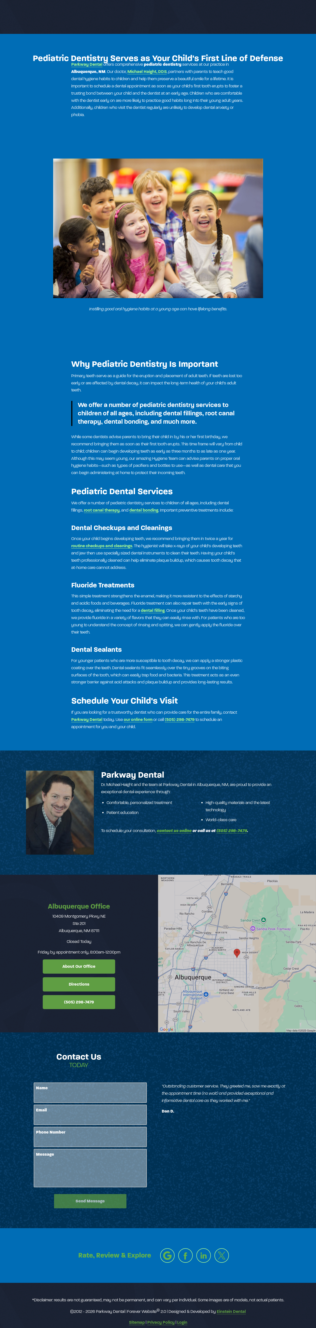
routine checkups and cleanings (101, 545)
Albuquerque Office (79, 906)
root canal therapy (102, 510)
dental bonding (143, 510)
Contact (263, 16)
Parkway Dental (86, 64)
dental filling (153, 610)
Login (182, 1322)
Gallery (154, 16)
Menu (290, 16)
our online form (138, 719)
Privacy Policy (161, 1322)
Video (177, 16)
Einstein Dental (231, 1311)
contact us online (174, 830)
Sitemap (137, 1322)
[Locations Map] (237, 953)
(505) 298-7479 (180, 719)
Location (236, 16)
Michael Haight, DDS (147, 71)
